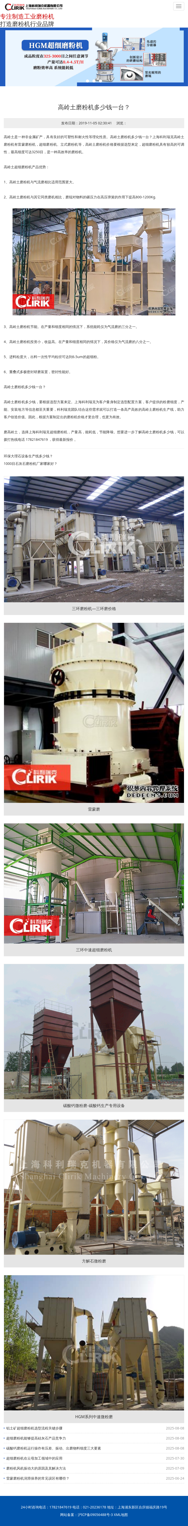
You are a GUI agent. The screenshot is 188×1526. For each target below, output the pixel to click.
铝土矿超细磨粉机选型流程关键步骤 (34, 1428)
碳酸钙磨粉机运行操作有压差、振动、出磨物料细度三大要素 (53, 1448)
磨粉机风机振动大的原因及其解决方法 (36, 1468)
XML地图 (121, 1514)
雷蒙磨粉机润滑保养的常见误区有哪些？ (37, 1478)
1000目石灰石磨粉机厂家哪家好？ (30, 463)
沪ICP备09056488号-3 (95, 1514)
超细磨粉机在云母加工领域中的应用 (34, 1458)
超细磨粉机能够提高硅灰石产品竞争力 (36, 1438)
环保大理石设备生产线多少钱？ (28, 456)
